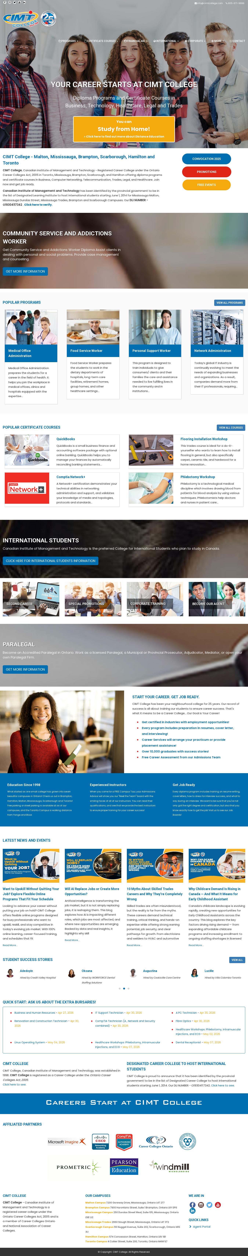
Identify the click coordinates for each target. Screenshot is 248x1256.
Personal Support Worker (152, 351)
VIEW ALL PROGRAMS (230, 302)
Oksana (87, 971)
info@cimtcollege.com (210, 3)
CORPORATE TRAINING (148, 604)
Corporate (194, 41)
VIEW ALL (237, 960)
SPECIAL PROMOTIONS (86, 604)
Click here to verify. (38, 205)
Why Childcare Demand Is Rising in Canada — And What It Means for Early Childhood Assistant (214, 894)
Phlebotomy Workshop (198, 477)
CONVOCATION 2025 (206, 159)
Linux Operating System (30, 1042)
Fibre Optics (183, 1021)
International (166, 41)
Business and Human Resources (35, 1013)
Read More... (10, 945)
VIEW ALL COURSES (231, 427)
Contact (237, 41)
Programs (68, 41)
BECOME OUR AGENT (208, 604)
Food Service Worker (86, 351)
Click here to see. (14, 1084)
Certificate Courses (101, 41)
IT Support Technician (109, 1013)
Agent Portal (199, 1227)
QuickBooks (66, 439)
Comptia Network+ (71, 477)
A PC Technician (186, 1013)
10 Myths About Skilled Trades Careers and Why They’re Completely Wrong (154, 894)
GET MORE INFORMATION (25, 271)
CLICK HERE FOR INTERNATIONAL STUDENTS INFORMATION (50, 560)
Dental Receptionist (188, 1042)
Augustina (150, 971)
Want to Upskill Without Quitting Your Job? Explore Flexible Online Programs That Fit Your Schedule (31, 894)
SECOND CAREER (19, 604)
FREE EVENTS (206, 185)
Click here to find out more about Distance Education (125, 136)
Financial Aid (135, 41)
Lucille (209, 971)
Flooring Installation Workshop (204, 439)
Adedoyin (26, 971)
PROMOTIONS (206, 172)
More (217, 41)
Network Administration (212, 351)
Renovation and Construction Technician (41, 1021)
